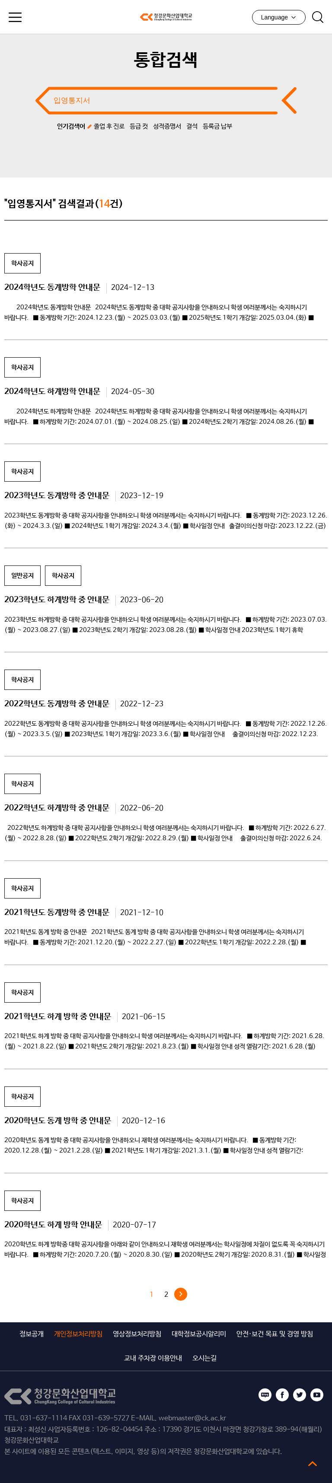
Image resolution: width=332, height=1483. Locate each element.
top (312, 1463)
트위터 (299, 1394)
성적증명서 (167, 126)
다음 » (180, 1294)
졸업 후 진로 (109, 126)
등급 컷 (139, 126)
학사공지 (22, 263)
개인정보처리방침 (78, 1334)
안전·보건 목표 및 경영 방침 (274, 1334)
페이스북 (282, 1394)
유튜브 (316, 1394)
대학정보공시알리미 (199, 1334)
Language (279, 17)
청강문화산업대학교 (166, 17)
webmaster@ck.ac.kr (192, 1418)
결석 (192, 126)
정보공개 (31, 1334)
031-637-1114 (43, 1418)
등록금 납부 (217, 126)
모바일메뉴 (15, 17)
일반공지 (22, 575)
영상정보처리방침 (137, 1334)
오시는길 (204, 1358)
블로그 (265, 1394)
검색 (317, 17)
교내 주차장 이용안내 (153, 1358)
